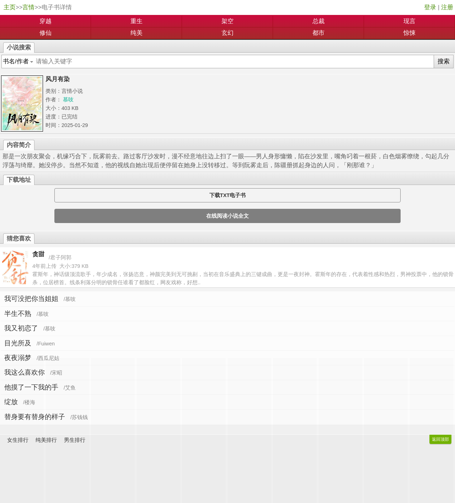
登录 (430, 7)
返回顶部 (440, 439)
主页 (10, 7)
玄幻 (227, 33)
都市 (318, 33)
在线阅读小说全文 (227, 216)
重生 (136, 21)
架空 (227, 21)
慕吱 (68, 99)
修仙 (45, 33)
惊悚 (409, 33)
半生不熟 (17, 313)
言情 (28, 7)
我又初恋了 (21, 328)
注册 (447, 7)
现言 (409, 21)
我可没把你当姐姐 (31, 298)
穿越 (45, 21)
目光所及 (17, 343)
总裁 (318, 21)
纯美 (136, 33)
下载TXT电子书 (227, 195)
